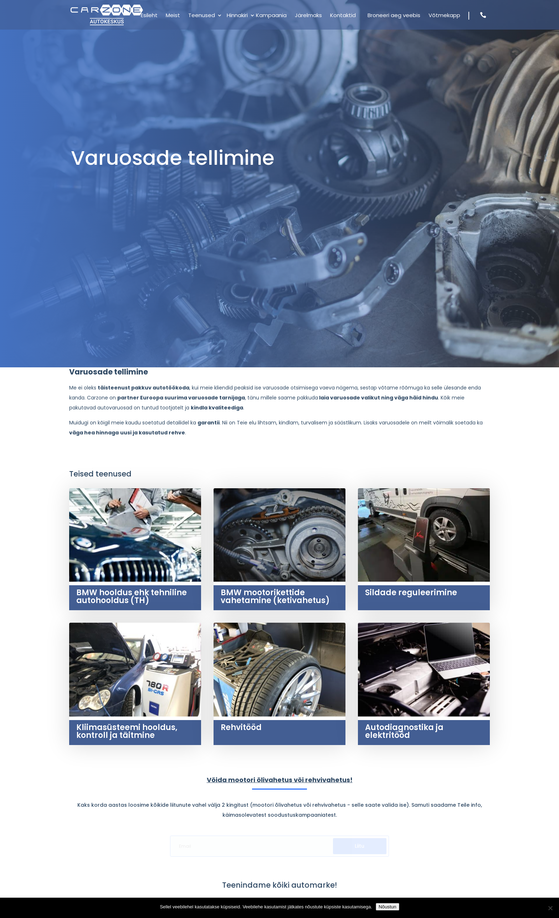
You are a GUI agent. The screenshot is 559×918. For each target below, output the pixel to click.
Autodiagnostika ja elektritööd (404, 731)
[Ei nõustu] (550, 908)
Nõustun (387, 906)
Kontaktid (343, 16)
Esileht (149, 16)
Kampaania (271, 16)
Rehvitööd (241, 727)
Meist (173, 16)
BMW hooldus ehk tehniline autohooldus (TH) (131, 596)
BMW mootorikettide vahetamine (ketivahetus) (275, 596)
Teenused (201, 16)
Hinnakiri (237, 16)
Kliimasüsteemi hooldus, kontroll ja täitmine (127, 731)
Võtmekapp (444, 16)
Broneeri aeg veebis (394, 16)
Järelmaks (308, 16)
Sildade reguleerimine (411, 592)
